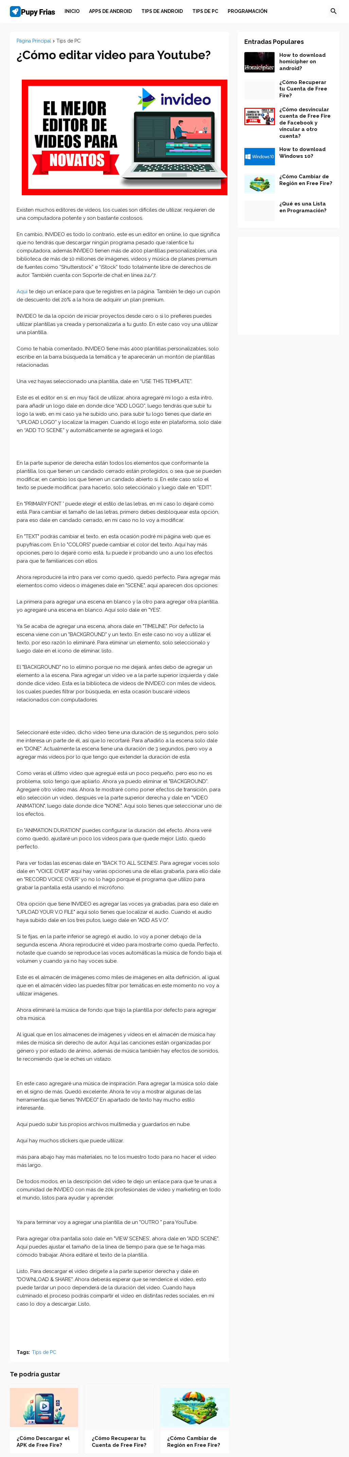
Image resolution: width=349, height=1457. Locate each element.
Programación (247, 11)
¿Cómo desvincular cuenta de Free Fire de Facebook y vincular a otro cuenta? (305, 122)
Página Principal (34, 41)
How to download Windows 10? (302, 152)
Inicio (72, 11)
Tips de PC (205, 11)
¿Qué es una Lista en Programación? (303, 207)
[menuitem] (72, 11)
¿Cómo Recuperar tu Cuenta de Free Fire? (119, 1441)
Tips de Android (162, 11)
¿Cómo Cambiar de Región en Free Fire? (193, 1441)
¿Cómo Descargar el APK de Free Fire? (43, 1441)
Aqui (22, 291)
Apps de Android (110, 11)
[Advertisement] (288, 285)
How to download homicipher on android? (302, 61)
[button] (333, 11)
